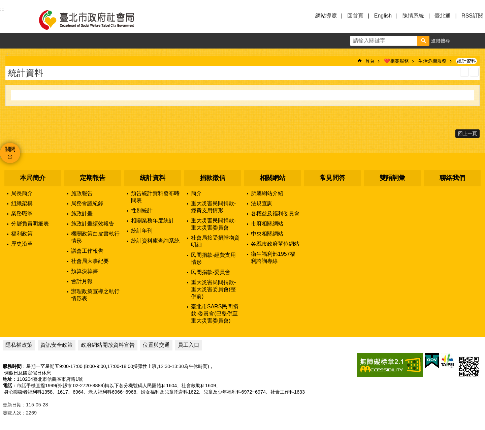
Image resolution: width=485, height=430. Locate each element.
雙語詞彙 (392, 177)
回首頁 (355, 16)
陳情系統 (413, 16)
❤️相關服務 (396, 61)
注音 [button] (474, 72)
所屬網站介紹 (267, 193)
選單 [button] (13, 19)
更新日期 (12, 404)
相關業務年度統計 (152, 220)
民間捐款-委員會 (210, 272)
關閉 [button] (10, 149)
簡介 (196, 193)
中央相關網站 (267, 234)
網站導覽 (326, 16)
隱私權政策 (18, 345)
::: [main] (7, 54)
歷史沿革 (22, 244)
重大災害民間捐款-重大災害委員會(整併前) (213, 289)
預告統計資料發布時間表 (155, 196)
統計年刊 (142, 231)
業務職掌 (22, 213)
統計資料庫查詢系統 (155, 241)
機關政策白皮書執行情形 (95, 237)
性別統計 (142, 210)
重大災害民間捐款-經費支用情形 (213, 207)
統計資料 (466, 61)
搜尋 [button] (423, 41)
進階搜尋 (440, 40)
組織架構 (22, 203)
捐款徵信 (212, 177)
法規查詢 (261, 203)
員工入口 (188, 345)
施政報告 (82, 193)
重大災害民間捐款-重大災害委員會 (213, 224)
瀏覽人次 (12, 413)
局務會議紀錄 (87, 203)
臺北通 (442, 16)
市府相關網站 (267, 223)
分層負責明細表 (30, 223)
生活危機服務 (432, 61)
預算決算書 (84, 271)
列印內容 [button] (464, 72)
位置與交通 (156, 345)
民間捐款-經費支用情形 (213, 258)
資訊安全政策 (56, 345)
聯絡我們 (452, 177)
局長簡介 (22, 193)
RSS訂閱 (472, 16)
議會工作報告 (87, 251)
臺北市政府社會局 (94, 19)
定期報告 (92, 177)
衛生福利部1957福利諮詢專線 (273, 257)
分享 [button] (477, 41)
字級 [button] (462, 41)
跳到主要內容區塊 (3, 3)
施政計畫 (82, 213)
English (383, 16)
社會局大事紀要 (90, 261)
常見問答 (332, 177)
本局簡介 (32, 177)
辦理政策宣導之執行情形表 (95, 294)
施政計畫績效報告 (92, 223)
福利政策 (22, 234)
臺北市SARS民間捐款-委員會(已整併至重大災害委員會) (214, 314)
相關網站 (272, 177)
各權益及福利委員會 (275, 213)
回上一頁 (467, 133)
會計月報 (82, 281)
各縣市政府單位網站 (275, 244)
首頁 (370, 61)
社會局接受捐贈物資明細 (215, 241)
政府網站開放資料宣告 (108, 345)
